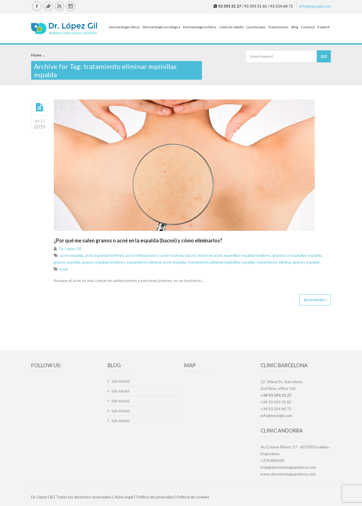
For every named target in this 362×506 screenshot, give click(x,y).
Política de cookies (192, 496)
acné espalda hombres (104, 255)
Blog (294, 27)
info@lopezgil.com (315, 6)
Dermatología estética (199, 27)
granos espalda (67, 262)
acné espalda (71, 255)
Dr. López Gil (70, 248)
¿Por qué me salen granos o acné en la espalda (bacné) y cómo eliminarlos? (138, 240)
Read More (315, 300)
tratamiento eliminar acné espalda (156, 262)
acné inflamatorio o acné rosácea (155, 255)
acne (63, 268)
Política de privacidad (154, 496)
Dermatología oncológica (161, 27)
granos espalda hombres (103, 262)
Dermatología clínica (124, 27)
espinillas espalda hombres (247, 255)
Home (36, 55)
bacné (190, 255)
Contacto (308, 27)
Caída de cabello (231, 27)
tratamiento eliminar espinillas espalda (221, 262)
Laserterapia (255, 27)
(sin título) (121, 381)
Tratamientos (278, 27)
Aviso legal (124, 496)
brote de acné (210, 255)
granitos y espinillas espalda (297, 255)
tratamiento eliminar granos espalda (288, 262)
